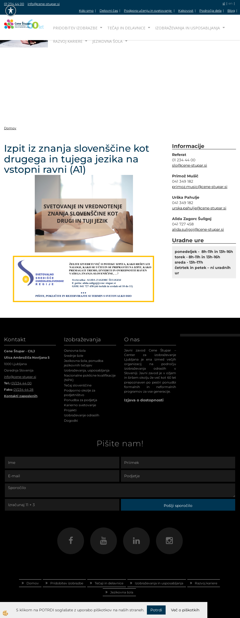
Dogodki (71, 420)
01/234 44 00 (21, 383)
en (230, 3)
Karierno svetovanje (80, 405)
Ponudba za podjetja (80, 400)
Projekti (70, 410)
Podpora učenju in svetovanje (148, 11)
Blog (231, 11)
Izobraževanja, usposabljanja (86, 370)
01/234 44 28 (23, 390)
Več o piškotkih (185, 610)
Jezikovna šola (107, 41)
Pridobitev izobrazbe (75, 27)
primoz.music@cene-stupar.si (199, 186)
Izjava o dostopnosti (143, 400)
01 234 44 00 (14, 4)
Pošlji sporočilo (178, 505)
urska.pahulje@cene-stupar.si (199, 208)
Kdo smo (86, 11)
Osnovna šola (75, 351)
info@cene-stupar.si (44, 4)
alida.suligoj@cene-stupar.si (198, 229)
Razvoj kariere (67, 41)
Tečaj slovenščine (78, 385)
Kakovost (185, 11)
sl (224, 3)
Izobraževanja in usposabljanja (187, 27)
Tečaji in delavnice (126, 27)
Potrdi (156, 610)
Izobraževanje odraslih (81, 415)
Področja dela (210, 11)
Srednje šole (73, 356)
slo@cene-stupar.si (189, 165)
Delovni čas (109, 11)
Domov (10, 128)
